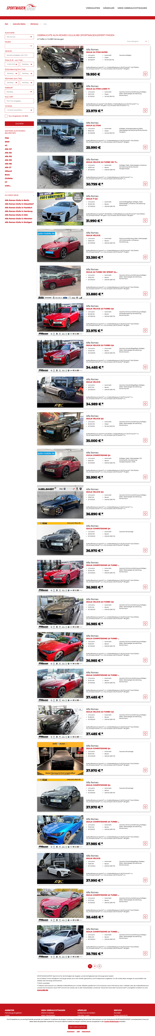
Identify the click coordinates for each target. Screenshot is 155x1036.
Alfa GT (8, 167)
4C (6, 145)
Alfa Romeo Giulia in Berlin (17, 200)
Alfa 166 (8, 164)
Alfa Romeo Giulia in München (18, 219)
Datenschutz (86, 1031)
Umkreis (8, 106)
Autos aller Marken (19, 24)
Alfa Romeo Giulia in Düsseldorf (19, 204)
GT (6, 182)
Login (7, 1015)
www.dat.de (42, 990)
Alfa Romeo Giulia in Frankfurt (18, 208)
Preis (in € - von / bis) (13, 60)
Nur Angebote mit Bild (16, 116)
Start (6, 24)
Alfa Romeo (34, 24)
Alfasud (8, 171)
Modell (8, 42)
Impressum (71, 1031)
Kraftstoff (8, 88)
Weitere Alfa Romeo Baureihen (15, 132)
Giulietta (9, 178)
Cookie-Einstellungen (111, 1021)
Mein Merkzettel (48, 1015)
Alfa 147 (8, 149)
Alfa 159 (8, 160)
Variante (8, 51)
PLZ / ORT (9, 97)
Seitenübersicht (121, 1015)
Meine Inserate (47, 1013)
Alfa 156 (8, 156)
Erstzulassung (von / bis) (15, 69)
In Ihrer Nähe (12, 195)
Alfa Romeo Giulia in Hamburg (18, 211)
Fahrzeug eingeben (13, 1013)
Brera (7, 175)
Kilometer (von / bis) (13, 78)
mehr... (8, 186)
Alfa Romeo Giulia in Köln (16, 215)
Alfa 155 (8, 153)
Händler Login (84, 1015)
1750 (7, 138)
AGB (78, 1031)
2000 (7, 142)
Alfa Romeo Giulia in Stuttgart (18, 222)
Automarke (9, 33)
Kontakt (117, 1013)
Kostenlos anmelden (86, 1013)
